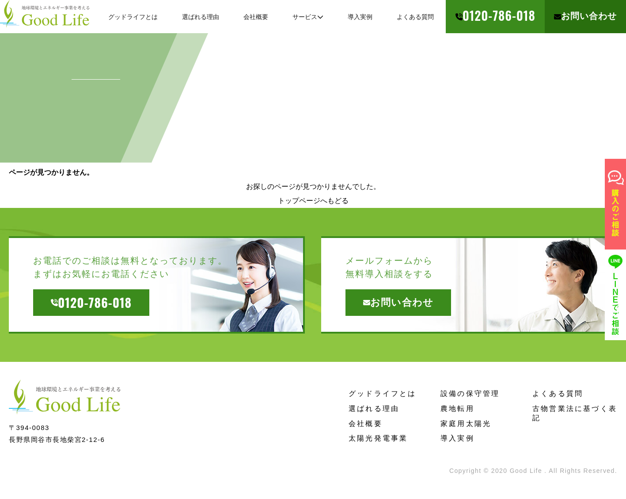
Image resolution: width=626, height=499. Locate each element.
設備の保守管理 (470, 393)
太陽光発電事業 (378, 438)
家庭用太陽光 (465, 423)
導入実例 (457, 438)
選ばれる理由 (374, 408)
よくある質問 (557, 393)
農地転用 (457, 408)
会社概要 (366, 423)
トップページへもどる (313, 200)
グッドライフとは (383, 393)
